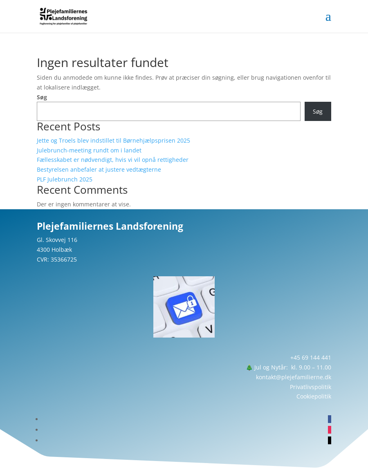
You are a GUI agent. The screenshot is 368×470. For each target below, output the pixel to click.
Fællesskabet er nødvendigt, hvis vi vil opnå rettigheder (112, 159)
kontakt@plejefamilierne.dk (293, 377)
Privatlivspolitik (310, 387)
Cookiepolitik (313, 396)
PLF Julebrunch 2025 (64, 179)
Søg (42, 97)
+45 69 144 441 (310, 357)
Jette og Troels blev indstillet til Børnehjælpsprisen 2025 (113, 140)
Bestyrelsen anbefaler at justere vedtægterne (99, 169)
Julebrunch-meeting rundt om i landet (89, 150)
